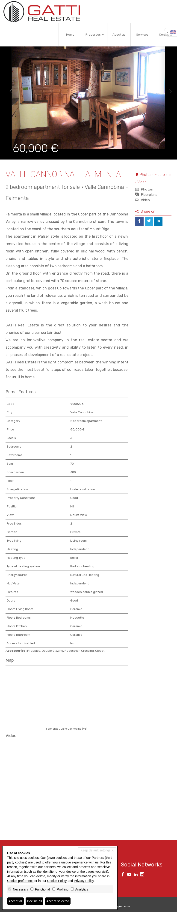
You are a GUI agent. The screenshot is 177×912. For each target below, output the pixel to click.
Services (142, 34)
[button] (9, 91)
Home (70, 34)
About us (118, 34)
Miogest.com (121, 906)
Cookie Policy (57, 881)
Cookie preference (20, 881)
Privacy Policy (84, 881)
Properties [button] (95, 34)
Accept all (16, 901)
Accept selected (57, 901)
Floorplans (146, 195)
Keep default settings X (97, 850)
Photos (144, 189)
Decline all (34, 901)
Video (142, 200)
